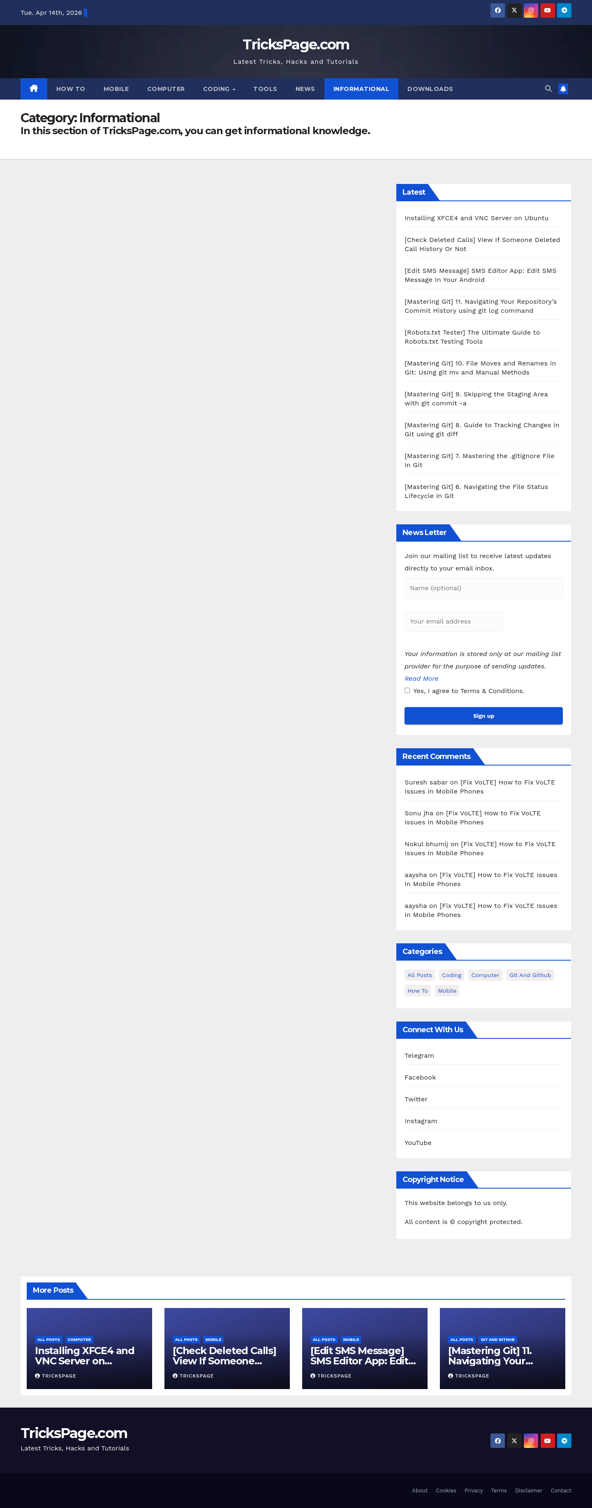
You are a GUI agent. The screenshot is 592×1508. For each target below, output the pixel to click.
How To (71, 89)
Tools (265, 89)
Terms (498, 1490)
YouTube (418, 1143)
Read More (421, 678)
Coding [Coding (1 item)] (451, 975)
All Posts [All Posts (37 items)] (419, 975)
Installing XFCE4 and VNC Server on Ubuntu (476, 218)
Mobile (116, 89)
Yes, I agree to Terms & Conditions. (464, 691)
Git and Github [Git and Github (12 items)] (530, 975)
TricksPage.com (296, 44)
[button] (548, 89)
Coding (217, 89)
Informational (361, 89)
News (305, 89)
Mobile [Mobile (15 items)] (447, 990)
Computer (166, 89)
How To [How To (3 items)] (417, 990)
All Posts (48, 1339)
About (420, 1490)
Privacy (474, 1490)
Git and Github (498, 1339)
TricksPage (55, 1376)
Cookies (446, 1490)
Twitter (416, 1099)
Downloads (430, 89)
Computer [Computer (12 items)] (485, 975)
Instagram (421, 1121)
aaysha (416, 875)
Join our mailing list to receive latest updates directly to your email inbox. (478, 562)
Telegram (419, 1055)
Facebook (420, 1077)
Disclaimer (529, 1490)
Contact (561, 1490)
